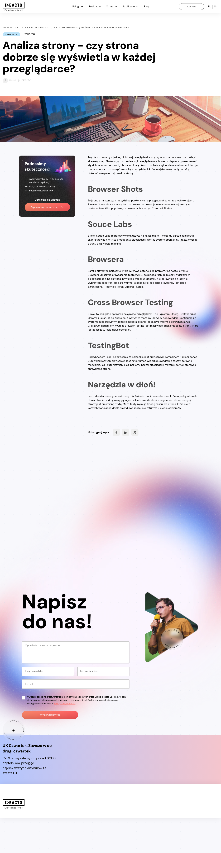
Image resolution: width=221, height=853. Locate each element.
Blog (146, 6)
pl (209, 6)
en (215, 6)
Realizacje (95, 6)
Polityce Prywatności (64, 738)
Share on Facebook (116, 432)
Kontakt (191, 6)
